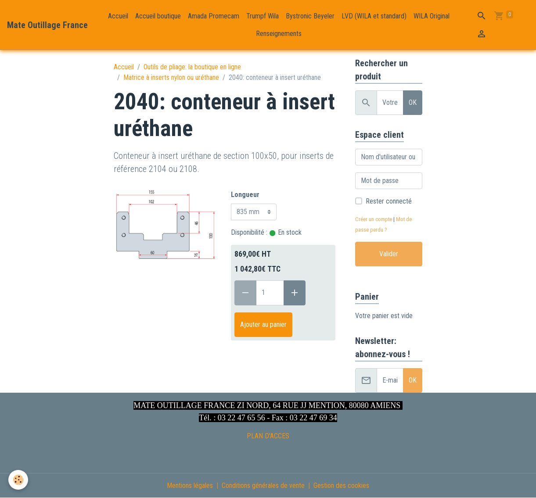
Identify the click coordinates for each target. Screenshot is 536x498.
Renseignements (279, 33)
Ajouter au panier (263, 324)
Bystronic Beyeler (310, 16)
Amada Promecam (213, 16)
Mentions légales (190, 485)
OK (413, 102)
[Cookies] (19, 480)
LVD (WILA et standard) (374, 16)
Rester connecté (389, 201)
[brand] (47, 25)
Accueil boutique (158, 16)
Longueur (245, 194)
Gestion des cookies (341, 485)
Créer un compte (373, 219)
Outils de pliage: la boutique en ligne (192, 67)
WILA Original (432, 16)
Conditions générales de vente (263, 485)
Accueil (118, 16)
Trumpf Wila (262, 16)
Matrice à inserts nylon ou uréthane (171, 77)
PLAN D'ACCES (268, 436)
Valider (388, 254)
